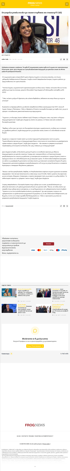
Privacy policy (46, 444)
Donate (48, 244)
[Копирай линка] (61, 59)
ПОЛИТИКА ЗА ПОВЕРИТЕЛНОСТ (44, 436)
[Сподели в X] (67, 59)
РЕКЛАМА (31, 436)
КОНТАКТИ (24, 436)
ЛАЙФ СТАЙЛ (5, 59)
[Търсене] (3, 4)
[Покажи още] (35, 466)
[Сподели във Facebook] (64, 59)
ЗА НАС (19, 436)
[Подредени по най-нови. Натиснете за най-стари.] (64, 354)
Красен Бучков (9, 206)
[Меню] (67, 4)
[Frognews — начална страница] (35, 4)
